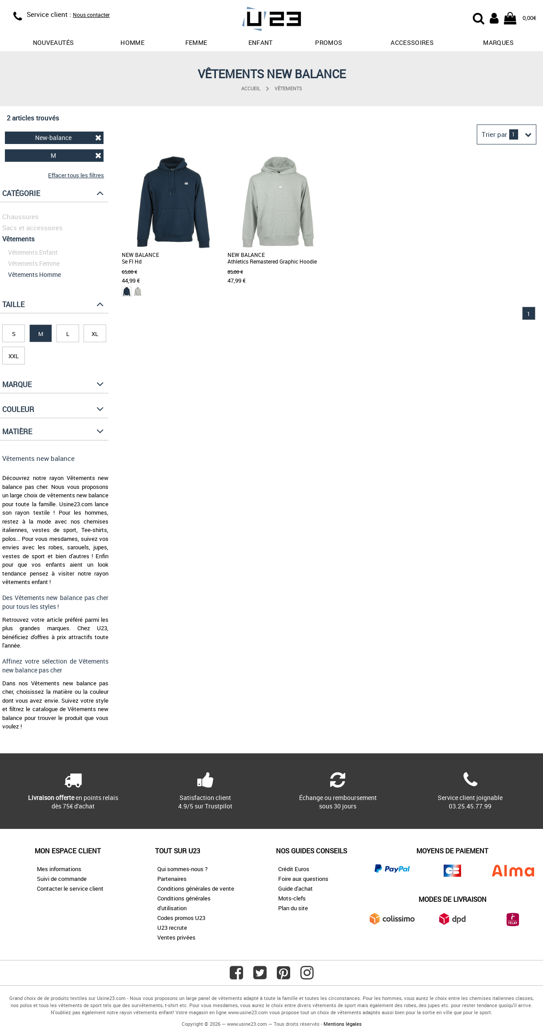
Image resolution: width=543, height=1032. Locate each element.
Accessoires (412, 42)
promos (328, 42)
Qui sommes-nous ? (182, 869)
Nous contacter (91, 14)
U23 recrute (172, 928)
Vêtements (288, 88)
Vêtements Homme (34, 274)
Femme (196, 42)
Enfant (260, 42)
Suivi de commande (62, 879)
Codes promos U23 (181, 918)
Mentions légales (342, 1023)
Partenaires (172, 879)
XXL (13, 356)
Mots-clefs (292, 898)
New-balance (68, 137)
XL (95, 334)
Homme (132, 42)
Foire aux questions (303, 879)
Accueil (250, 88)
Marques (498, 42)
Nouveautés (53, 42)
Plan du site (293, 908)
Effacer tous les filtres (76, 175)
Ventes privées (176, 937)
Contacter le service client (70, 888)
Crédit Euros (293, 869)
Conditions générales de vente (195, 888)
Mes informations (59, 869)
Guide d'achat (295, 888)
